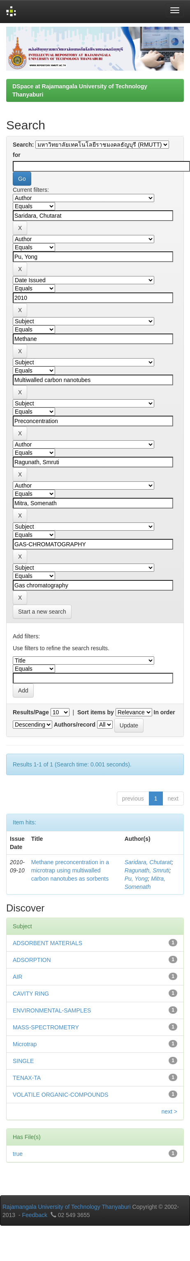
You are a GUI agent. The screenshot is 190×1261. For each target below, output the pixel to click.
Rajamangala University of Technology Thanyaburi (66, 1206)
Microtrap (25, 1044)
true (18, 1154)
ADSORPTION (32, 960)
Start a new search (42, 611)
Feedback (34, 1215)
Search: (23, 144)
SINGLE (23, 1061)
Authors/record (74, 724)
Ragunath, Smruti (147, 870)
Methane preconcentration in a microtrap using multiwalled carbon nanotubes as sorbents (70, 870)
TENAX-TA (27, 1078)
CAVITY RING (31, 993)
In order (164, 712)
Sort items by (95, 712)
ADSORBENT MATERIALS (47, 943)
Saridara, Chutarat (148, 862)
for (17, 155)
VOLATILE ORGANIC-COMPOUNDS (60, 1094)
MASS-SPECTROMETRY (46, 1027)
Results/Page (31, 712)
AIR (17, 976)
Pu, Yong (136, 878)
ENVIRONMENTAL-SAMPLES (52, 1010)
